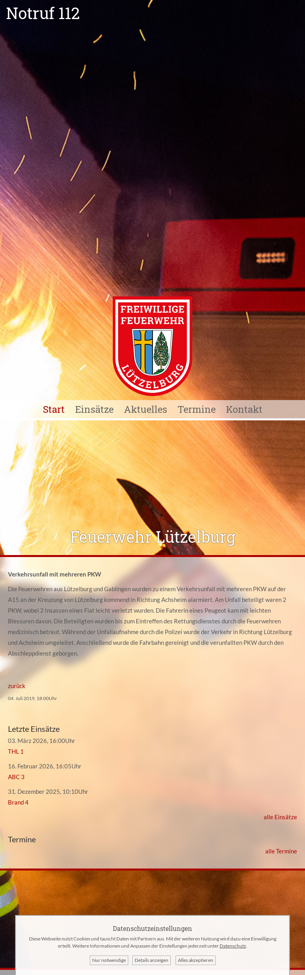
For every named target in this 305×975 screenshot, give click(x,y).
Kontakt (244, 409)
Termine (197, 409)
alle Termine (281, 851)
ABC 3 (16, 776)
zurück (16, 685)
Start (54, 409)
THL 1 (16, 751)
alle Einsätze (280, 816)
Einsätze (94, 409)
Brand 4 (18, 802)
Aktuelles (145, 409)
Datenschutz (233, 946)
